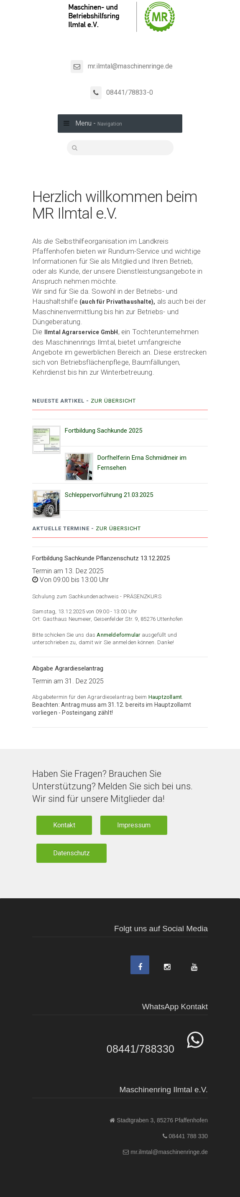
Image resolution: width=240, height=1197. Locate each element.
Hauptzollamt (165, 697)
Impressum (134, 825)
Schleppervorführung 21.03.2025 (109, 495)
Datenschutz (71, 853)
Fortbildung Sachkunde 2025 (103, 430)
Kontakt (64, 825)
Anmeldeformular (119, 635)
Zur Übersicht (113, 401)
